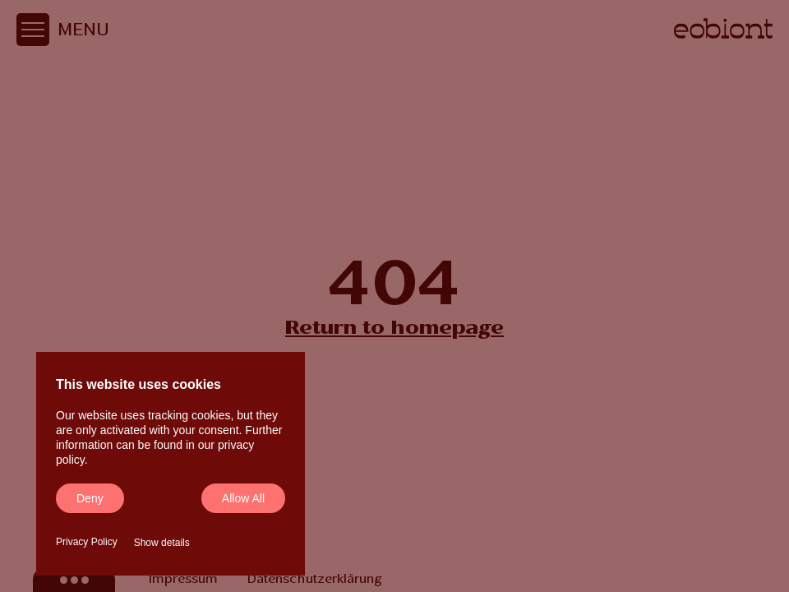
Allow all (243, 498)
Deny (90, 498)
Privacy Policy (87, 542)
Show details (162, 542)
